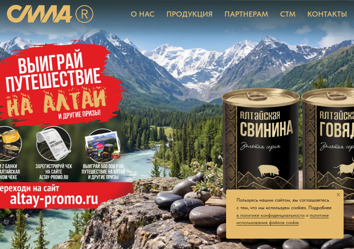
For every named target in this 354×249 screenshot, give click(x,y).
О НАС (143, 13)
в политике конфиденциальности (270, 215)
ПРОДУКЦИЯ (189, 13)
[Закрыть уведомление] (338, 194)
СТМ (288, 13)
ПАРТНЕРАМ (246, 13)
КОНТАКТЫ (327, 13)
